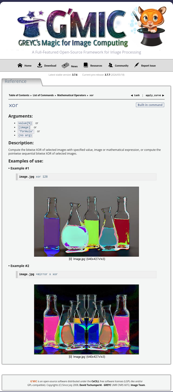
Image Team (138, 383)
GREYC (107, 383)
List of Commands (43, 95)
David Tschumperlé (90, 383)
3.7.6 (75, 74)
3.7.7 (107, 74)
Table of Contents (19, 95)
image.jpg (26, 175)
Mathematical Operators (71, 95)
